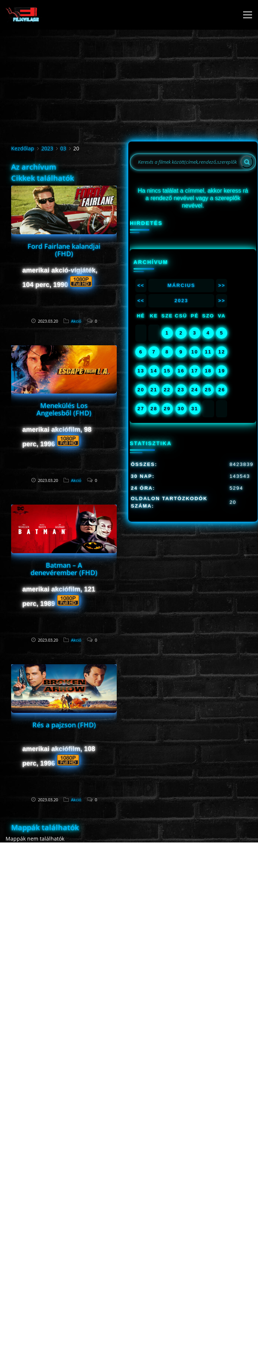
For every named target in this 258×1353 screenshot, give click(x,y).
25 (208, 389)
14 (154, 371)
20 (141, 389)
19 (221, 371)
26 (221, 389)
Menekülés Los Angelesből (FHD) (63, 409)
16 (181, 371)
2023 (47, 148)
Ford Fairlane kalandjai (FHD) (64, 249)
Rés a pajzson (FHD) (64, 724)
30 (181, 408)
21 (154, 389)
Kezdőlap (22, 148)
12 (221, 352)
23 (181, 389)
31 (194, 408)
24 (194, 389)
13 (141, 371)
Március (181, 285)
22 (167, 389)
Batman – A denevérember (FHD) (63, 568)
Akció (76, 321)
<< (140, 285)
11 (208, 352)
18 (208, 371)
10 (194, 352)
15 (167, 371)
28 (154, 408)
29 (167, 408)
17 (194, 371)
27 (141, 408)
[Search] (247, 162)
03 (63, 148)
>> (221, 285)
